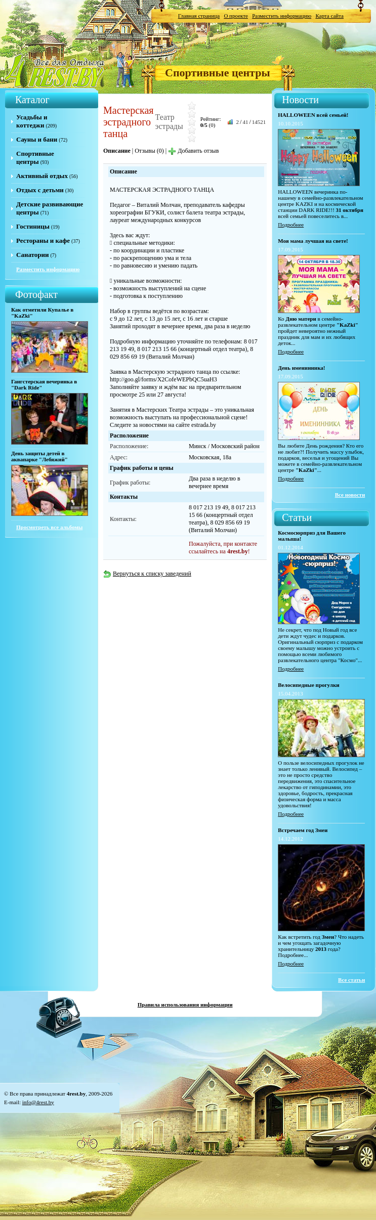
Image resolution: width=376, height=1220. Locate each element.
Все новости (350, 495)
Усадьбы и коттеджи (31, 121)
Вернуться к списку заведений (147, 573)
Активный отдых (42, 176)
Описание (117, 150)
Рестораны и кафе (43, 240)
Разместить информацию (281, 16)
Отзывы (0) (149, 150)
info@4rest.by (38, 1102)
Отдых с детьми (40, 190)
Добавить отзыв (193, 150)
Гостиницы (33, 226)
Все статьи (351, 980)
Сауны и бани (36, 139)
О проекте (236, 16)
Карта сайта (329, 16)
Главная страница (199, 16)
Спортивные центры (217, 72)
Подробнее (291, 225)
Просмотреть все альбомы (49, 527)
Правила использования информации (185, 1004)
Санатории (32, 254)
